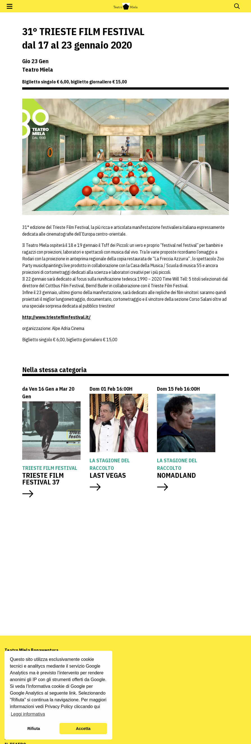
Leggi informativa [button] (28, 714)
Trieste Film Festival (49, 468)
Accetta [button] (83, 728)
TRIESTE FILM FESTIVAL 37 (43, 478)
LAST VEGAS (108, 475)
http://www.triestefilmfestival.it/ (56, 317)
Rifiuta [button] (33, 728)
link (72, 693)
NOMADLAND (176, 475)
